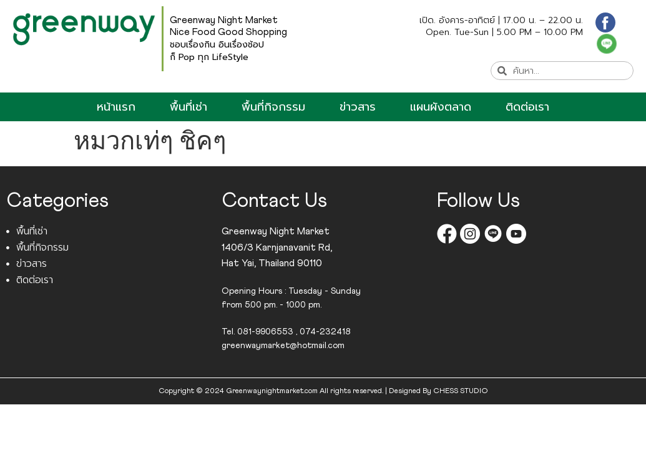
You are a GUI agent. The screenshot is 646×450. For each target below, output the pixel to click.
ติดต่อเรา (527, 107)
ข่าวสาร (358, 107)
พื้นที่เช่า (188, 107)
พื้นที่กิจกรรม (273, 107)
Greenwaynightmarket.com (272, 391)
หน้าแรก (116, 107)
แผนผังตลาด (440, 107)
